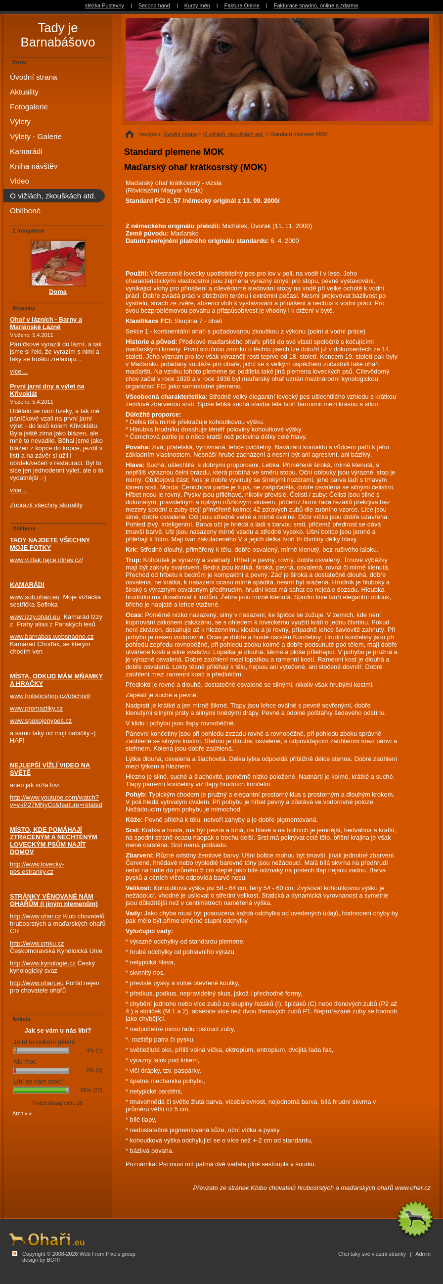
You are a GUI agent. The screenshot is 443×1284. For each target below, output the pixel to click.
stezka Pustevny (104, 5)
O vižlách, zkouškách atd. (233, 134)
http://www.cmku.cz (37, 943)
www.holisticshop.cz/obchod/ (50, 696)
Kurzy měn (197, 5)
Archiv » (22, 1113)
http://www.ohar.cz (35, 916)
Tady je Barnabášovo (58, 35)
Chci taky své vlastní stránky (372, 1254)
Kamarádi (26, 151)
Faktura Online (242, 5)
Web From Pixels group (107, 1254)
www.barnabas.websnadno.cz (51, 636)
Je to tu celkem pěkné (44, 1042)
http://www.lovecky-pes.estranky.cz (37, 867)
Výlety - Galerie (36, 136)
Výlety (20, 121)
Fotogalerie (29, 106)
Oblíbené (25, 210)
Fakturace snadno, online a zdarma (316, 5)
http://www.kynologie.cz (43, 963)
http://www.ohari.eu (37, 983)
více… (19, 371)
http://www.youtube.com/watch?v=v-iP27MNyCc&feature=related (56, 801)
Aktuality (24, 92)
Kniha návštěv (33, 166)
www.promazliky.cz (36, 708)
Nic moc (24, 1061)
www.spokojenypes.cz (41, 720)
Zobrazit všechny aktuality (46, 505)
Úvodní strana (180, 134)
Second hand (154, 5)
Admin (423, 1254)
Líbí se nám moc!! (38, 1081)
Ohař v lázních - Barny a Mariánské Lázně (46, 323)
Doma (58, 291)
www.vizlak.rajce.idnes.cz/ (46, 560)
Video (19, 181)
